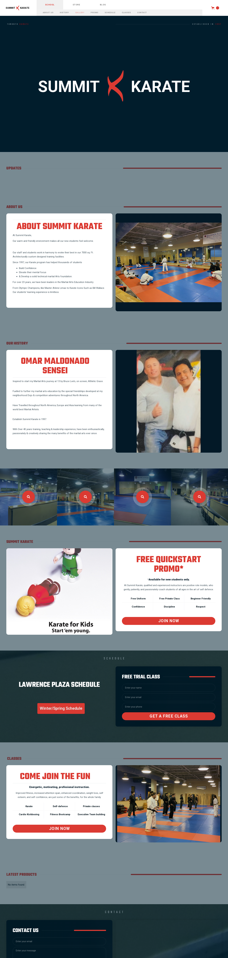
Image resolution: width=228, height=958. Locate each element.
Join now (59, 828)
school (50, 4)
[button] (215, 8)
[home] (18, 8)
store (76, 4)
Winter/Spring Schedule (61, 708)
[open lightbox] (28, 497)
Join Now (168, 621)
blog (103, 4)
